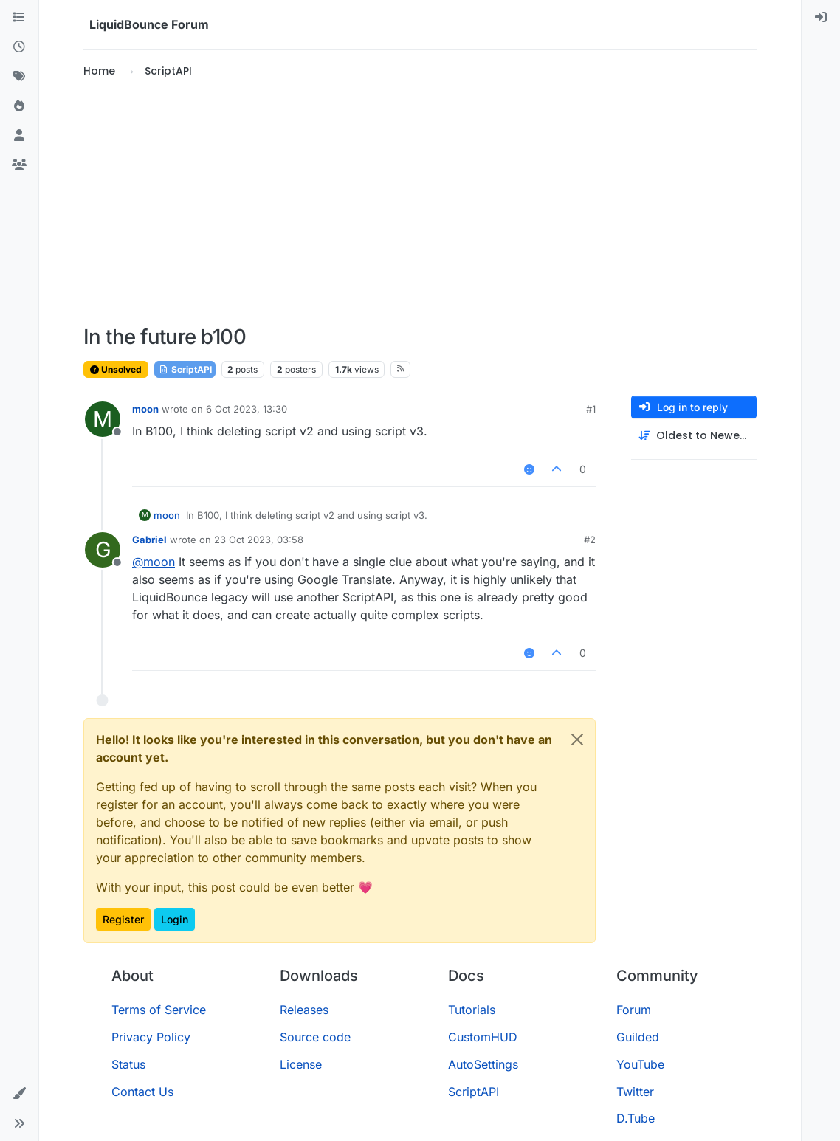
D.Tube (635, 1118)
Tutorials (471, 1009)
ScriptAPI (185, 369)
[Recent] (19, 47)
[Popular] (19, 106)
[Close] (577, 739)
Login (174, 919)
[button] (19, 1094)
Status (128, 1064)
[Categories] (19, 18)
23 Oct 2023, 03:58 (258, 539)
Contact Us (142, 1091)
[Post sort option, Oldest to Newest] (694, 435)
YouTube (640, 1064)
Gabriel (149, 539)
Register (123, 919)
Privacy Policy (150, 1037)
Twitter (635, 1091)
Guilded (637, 1037)
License (301, 1064)
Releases (304, 1009)
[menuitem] (821, 18)
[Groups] (19, 165)
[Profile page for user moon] (102, 419)
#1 (591, 409)
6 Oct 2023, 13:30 (246, 409)
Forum (633, 1009)
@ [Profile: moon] (153, 561)
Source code (315, 1037)
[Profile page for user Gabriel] (102, 550)
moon (145, 409)
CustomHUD (482, 1037)
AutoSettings (483, 1064)
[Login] (821, 18)
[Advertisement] (420, 202)
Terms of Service (158, 1009)
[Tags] (19, 77)
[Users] (19, 136)
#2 (590, 539)
